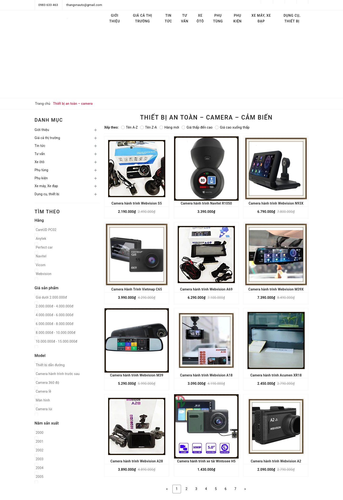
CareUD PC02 (46, 230)
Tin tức (168, 18)
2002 (39, 450)
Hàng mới (169, 127)
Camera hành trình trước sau (58, 374)
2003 (39, 459)
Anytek (41, 238)
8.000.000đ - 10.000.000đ (55, 333)
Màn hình (43, 400)
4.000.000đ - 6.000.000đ (54, 315)
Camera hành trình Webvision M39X (275, 289)
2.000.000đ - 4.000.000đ (54, 306)
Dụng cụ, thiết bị (291, 18)
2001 (39, 441)
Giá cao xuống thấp (232, 127)
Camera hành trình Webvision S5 (136, 203)
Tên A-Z (129, 127)
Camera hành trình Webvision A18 (206, 375)
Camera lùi (44, 409)
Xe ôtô (200, 18)
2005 (39, 477)
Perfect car (44, 247)
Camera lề (43, 391)
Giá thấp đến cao (197, 127)
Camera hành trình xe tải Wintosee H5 (206, 461)
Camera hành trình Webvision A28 (137, 461)
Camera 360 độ (47, 383)
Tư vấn (184, 18)
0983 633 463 (48, 5)
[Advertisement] (171, 62)
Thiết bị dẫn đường (50, 365)
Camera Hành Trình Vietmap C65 (136, 289)
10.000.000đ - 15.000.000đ (56, 341)
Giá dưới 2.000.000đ (51, 297)
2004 (39, 468)
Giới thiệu (114, 18)
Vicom (40, 265)
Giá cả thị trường (142, 18)
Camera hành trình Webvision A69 (206, 289)
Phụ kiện (237, 18)
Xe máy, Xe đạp (261, 18)
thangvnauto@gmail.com (84, 5)
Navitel (41, 256)
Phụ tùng (218, 18)
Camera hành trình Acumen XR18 (276, 375)
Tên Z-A (148, 127)
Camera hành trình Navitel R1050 (206, 203)
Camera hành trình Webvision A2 (276, 461)
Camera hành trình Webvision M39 (136, 375)
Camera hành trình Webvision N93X (276, 203)
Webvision (43, 274)
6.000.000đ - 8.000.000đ (54, 324)
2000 (39, 433)
